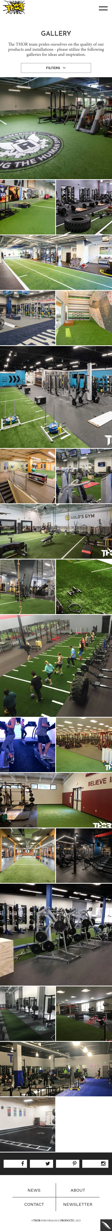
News (34, 1190)
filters (56, 67)
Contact (34, 1204)
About (78, 1190)
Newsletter (77, 1204)
